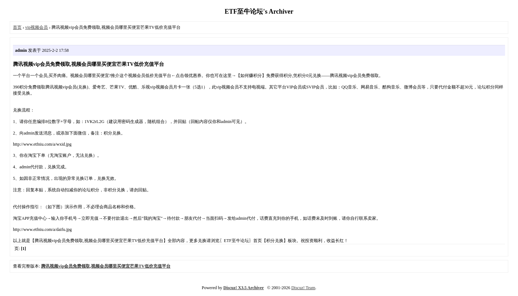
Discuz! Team (303, 287)
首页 (17, 27)
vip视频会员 (36, 27)
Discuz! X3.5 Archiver (243, 287)
